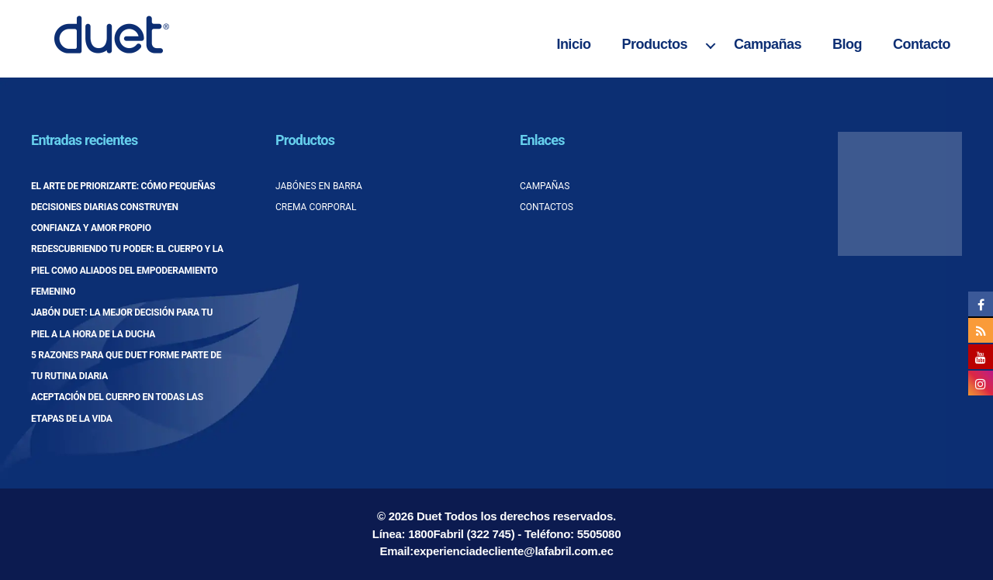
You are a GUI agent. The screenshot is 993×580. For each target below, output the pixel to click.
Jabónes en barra (318, 186)
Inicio (573, 44)
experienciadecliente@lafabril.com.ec (513, 551)
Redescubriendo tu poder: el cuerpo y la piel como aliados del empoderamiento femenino (127, 270)
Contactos (546, 207)
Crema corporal (315, 207)
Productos (654, 44)
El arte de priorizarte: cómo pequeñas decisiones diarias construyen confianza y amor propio (123, 207)
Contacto (921, 44)
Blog (847, 44)
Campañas (767, 44)
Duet (429, 516)
